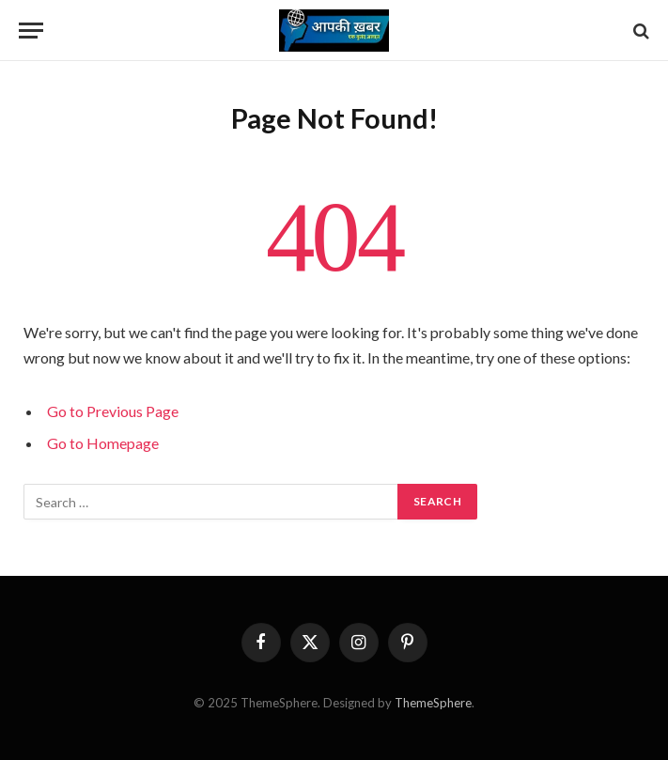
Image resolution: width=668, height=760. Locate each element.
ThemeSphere (433, 702)
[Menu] (31, 30)
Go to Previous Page (113, 411)
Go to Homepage (103, 443)
